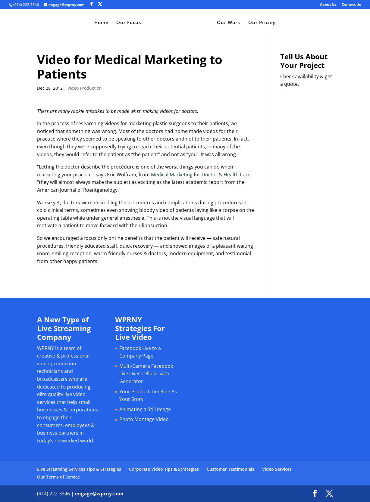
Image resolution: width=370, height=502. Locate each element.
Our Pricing (262, 22)
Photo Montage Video (144, 419)
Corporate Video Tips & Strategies (164, 469)
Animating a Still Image (145, 409)
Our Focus (128, 22)
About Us (328, 5)
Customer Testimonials (230, 469)
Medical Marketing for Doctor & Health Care (200, 174)
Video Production (84, 88)
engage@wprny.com (99, 493)
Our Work (228, 22)
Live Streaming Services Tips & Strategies (79, 469)
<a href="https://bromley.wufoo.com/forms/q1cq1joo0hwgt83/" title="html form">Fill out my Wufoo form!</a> (306, 182)
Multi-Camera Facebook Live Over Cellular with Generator (146, 374)
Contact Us (351, 5)
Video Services (277, 469)
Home (101, 22)
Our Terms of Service (58, 477)
